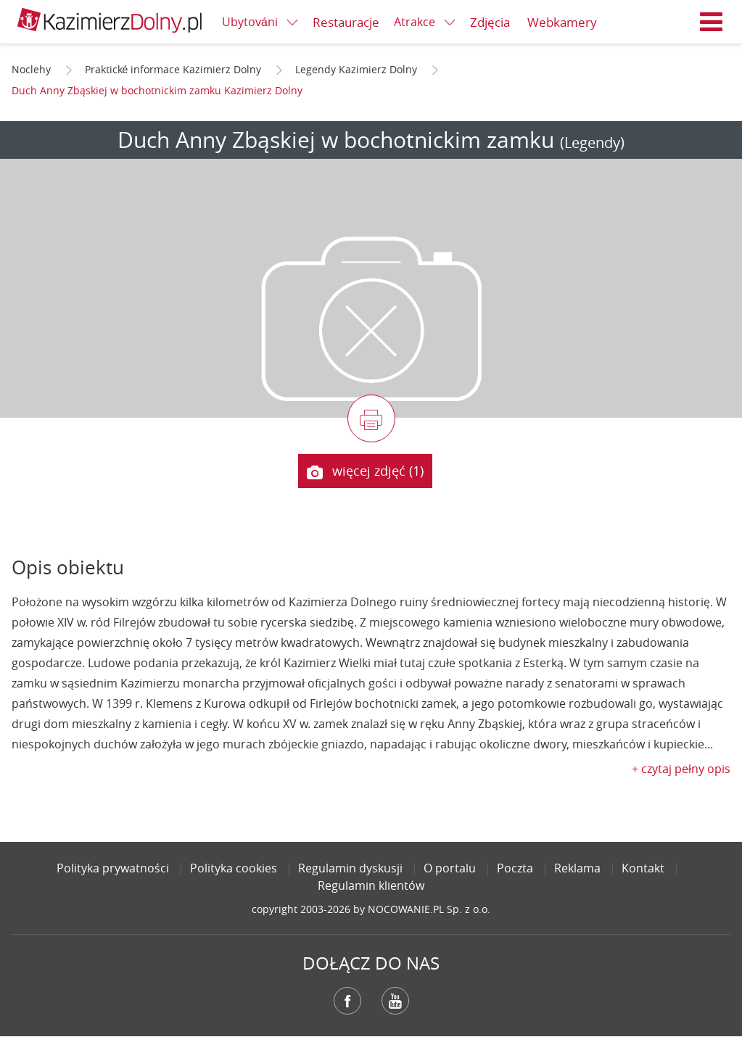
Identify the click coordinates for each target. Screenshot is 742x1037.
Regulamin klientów (371, 885)
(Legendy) (592, 142)
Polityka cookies (233, 868)
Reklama (577, 868)
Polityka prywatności (113, 868)
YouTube (395, 1001)
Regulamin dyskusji (350, 868)
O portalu (450, 868)
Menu (711, 22)
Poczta (515, 868)
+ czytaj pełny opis (681, 769)
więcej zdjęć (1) (365, 471)
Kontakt (643, 868)
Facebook (347, 1001)
